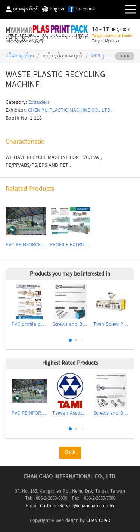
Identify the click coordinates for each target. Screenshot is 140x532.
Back (70, 452)
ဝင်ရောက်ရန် (25, 9)
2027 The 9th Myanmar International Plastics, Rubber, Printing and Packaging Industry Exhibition (70, 34)
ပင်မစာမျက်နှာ (20, 56)
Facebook (85, 9)
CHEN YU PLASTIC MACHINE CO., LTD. (70, 110)
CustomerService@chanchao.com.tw (77, 506)
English (57, 9)
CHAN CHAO (98, 521)
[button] (70, 340)
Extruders (39, 102)
